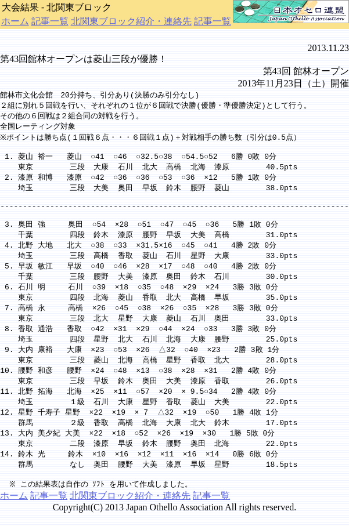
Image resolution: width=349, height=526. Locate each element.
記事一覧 (50, 21)
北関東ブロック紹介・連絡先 (131, 21)
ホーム (15, 21)
